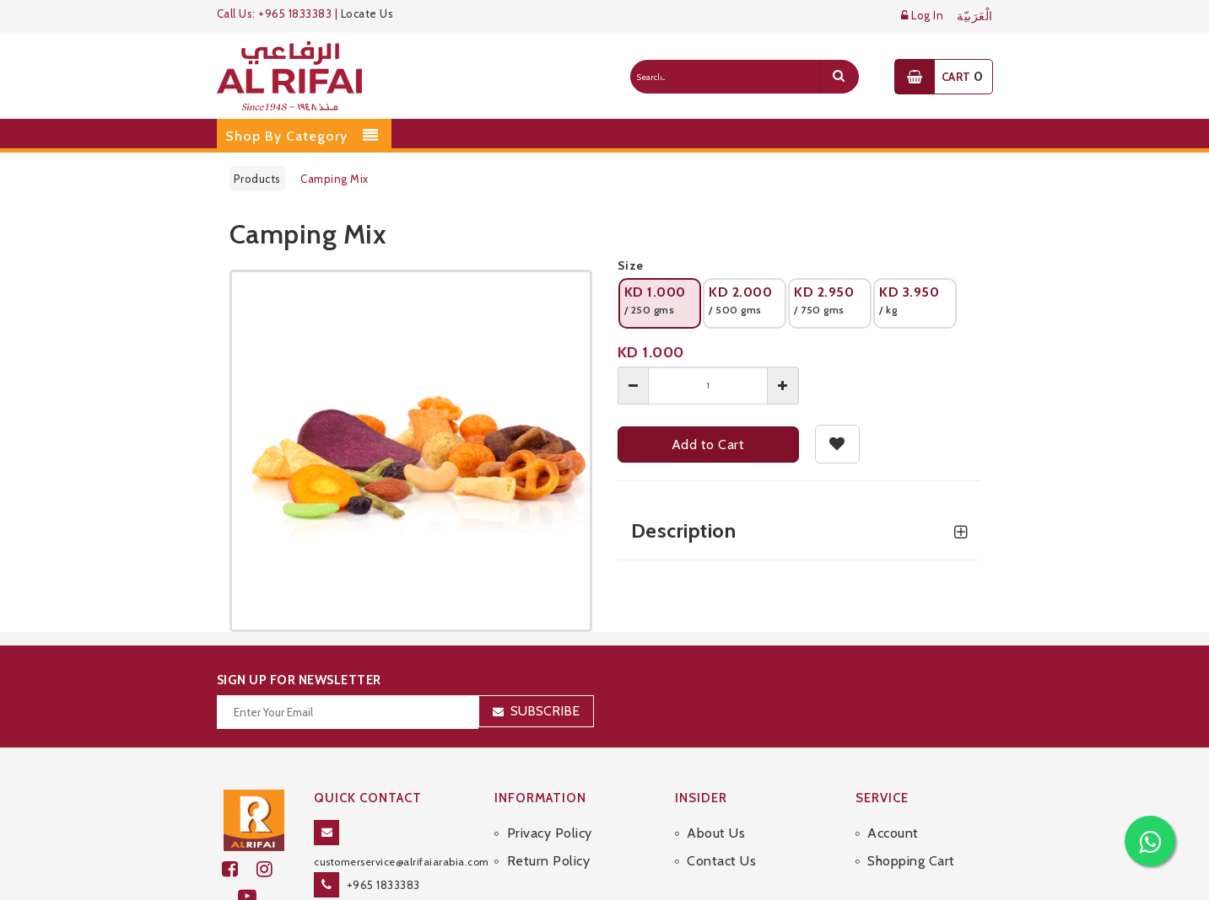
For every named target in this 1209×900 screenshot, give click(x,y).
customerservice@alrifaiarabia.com (401, 861)
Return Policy (549, 861)
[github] (271, 869)
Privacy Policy (549, 833)
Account (893, 833)
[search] (838, 77)
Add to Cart (708, 445)
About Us (716, 833)
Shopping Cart (911, 861)
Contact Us (721, 861)
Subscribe (545, 711)
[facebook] (239, 869)
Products (257, 178)
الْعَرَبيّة (975, 16)
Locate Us (367, 13)
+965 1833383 (383, 885)
